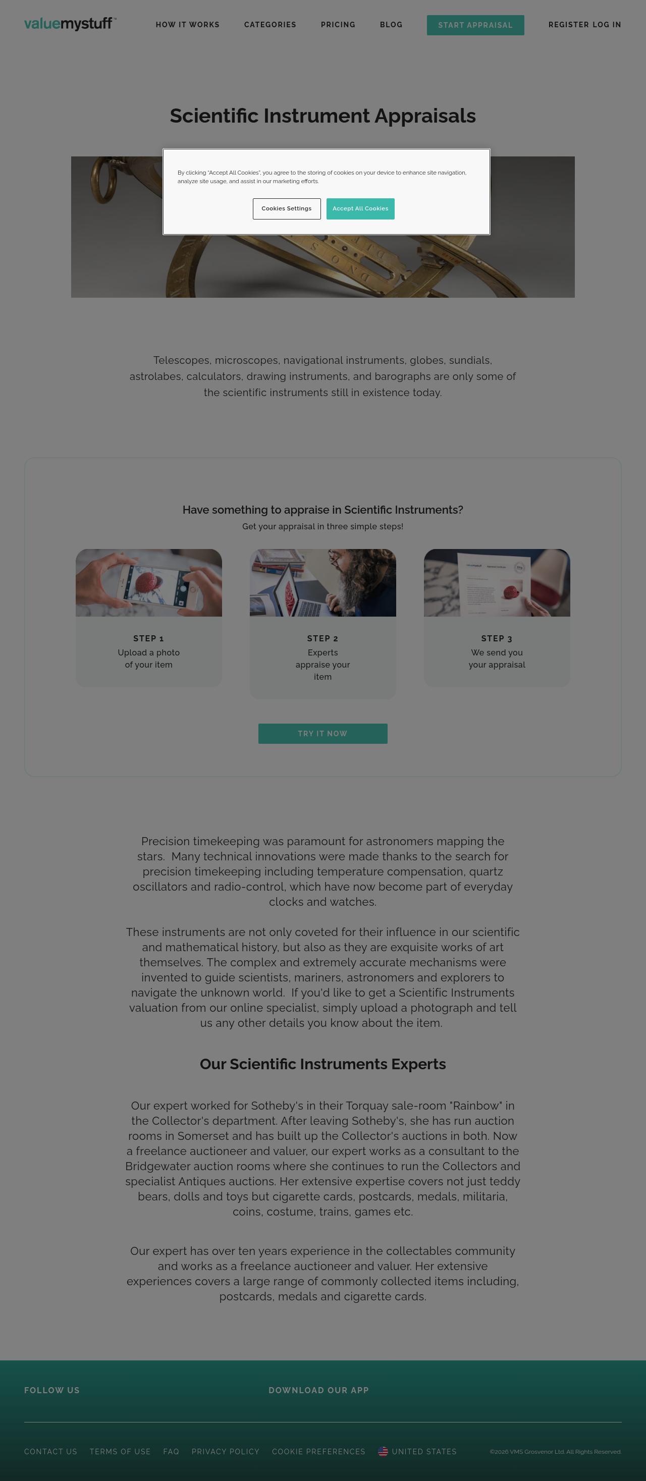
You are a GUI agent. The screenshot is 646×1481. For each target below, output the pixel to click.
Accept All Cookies (361, 208)
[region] (327, 191)
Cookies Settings (287, 208)
